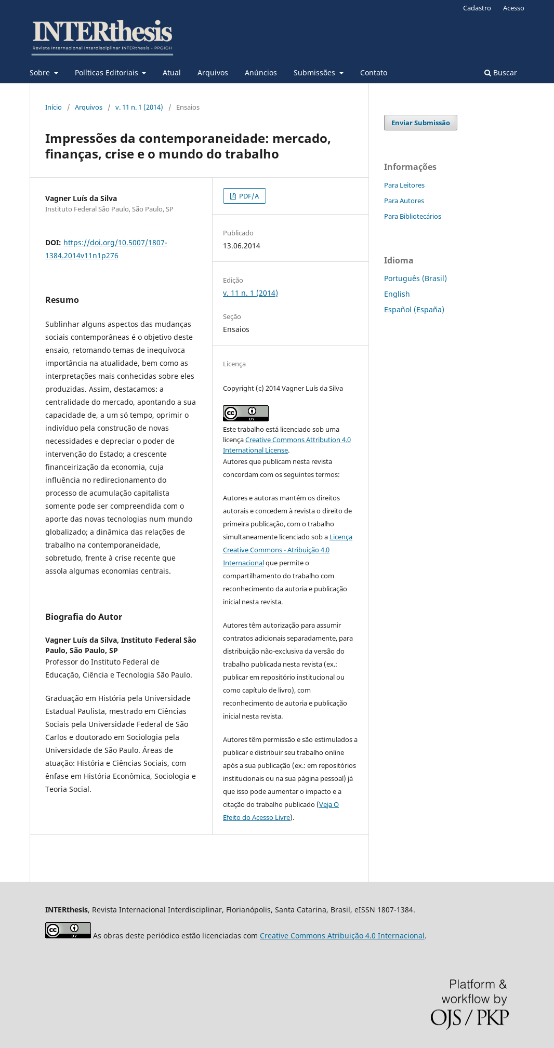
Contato (373, 72)
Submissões (315, 72)
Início (53, 107)
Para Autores (404, 200)
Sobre (41, 72)
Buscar (500, 72)
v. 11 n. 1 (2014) (139, 107)
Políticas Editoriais (107, 72)
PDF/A (248, 196)
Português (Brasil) (415, 278)
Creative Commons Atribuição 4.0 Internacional (342, 935)
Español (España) (414, 309)
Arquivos (212, 72)
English (397, 294)
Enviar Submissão (420, 122)
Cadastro (477, 7)
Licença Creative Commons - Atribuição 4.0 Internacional (287, 549)
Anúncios (261, 72)
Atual (172, 72)
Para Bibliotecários (412, 216)
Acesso (513, 7)
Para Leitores (404, 185)
